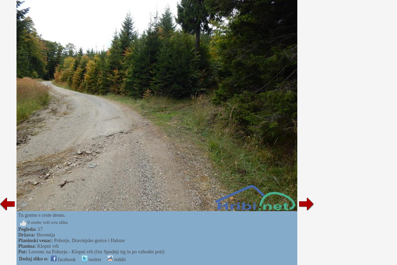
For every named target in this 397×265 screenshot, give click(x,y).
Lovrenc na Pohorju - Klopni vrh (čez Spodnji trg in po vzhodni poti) (96, 251)
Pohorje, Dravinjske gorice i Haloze (89, 240)
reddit (116, 259)
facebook (63, 259)
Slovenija (46, 235)
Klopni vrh (48, 246)
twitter (91, 259)
